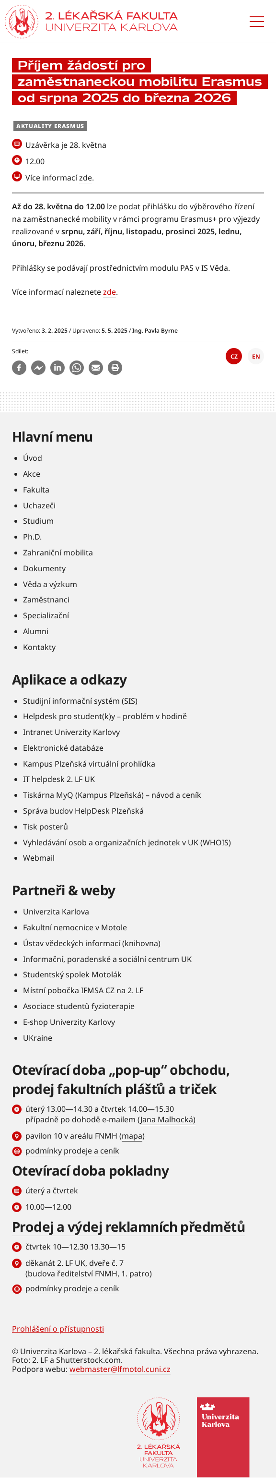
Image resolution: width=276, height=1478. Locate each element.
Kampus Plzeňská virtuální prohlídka (89, 763)
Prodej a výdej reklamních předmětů (128, 1226)
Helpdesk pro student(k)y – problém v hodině (105, 716)
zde (85, 177)
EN (256, 356)
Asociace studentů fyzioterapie (79, 1006)
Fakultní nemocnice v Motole (75, 927)
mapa (132, 1135)
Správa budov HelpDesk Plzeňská (83, 810)
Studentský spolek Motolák (72, 974)
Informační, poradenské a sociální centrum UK (107, 959)
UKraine (37, 1038)
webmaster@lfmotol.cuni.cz (120, 1369)
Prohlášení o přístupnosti (58, 1328)
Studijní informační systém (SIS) (80, 701)
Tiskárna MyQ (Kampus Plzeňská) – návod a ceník (112, 795)
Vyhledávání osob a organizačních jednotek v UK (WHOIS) (127, 842)
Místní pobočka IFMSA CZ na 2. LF (83, 990)
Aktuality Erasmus (50, 126)
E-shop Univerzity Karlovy (69, 1022)
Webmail (39, 858)
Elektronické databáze (63, 748)
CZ (234, 356)
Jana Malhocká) (168, 1119)
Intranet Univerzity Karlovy (71, 732)
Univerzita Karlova (56, 911)
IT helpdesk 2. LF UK (59, 779)
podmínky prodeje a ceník (72, 1150)
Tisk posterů (45, 826)
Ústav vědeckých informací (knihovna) (92, 943)
